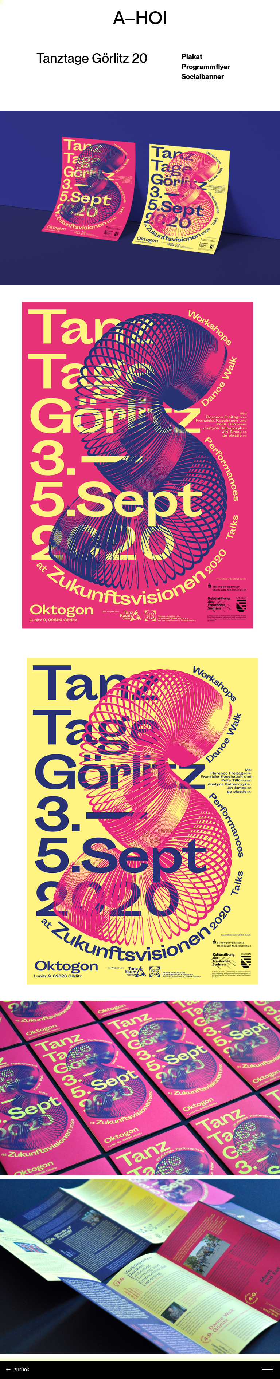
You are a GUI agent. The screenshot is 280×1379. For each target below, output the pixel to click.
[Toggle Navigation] (267, 1369)
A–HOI (140, 17)
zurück (18, 1369)
